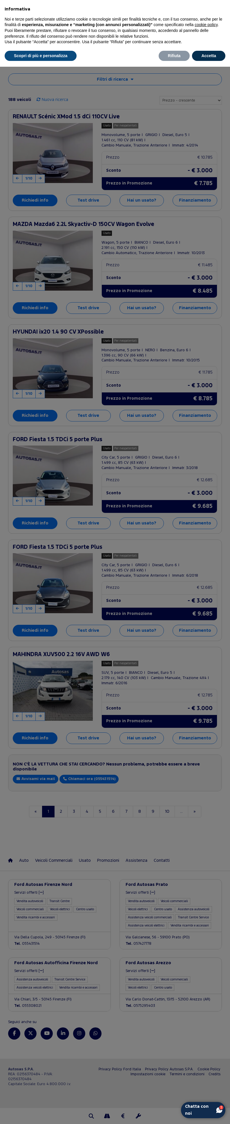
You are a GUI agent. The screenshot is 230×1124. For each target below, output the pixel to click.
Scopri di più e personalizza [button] (40, 55)
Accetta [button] (208, 55)
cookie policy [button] (206, 24)
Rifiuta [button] (174, 55)
